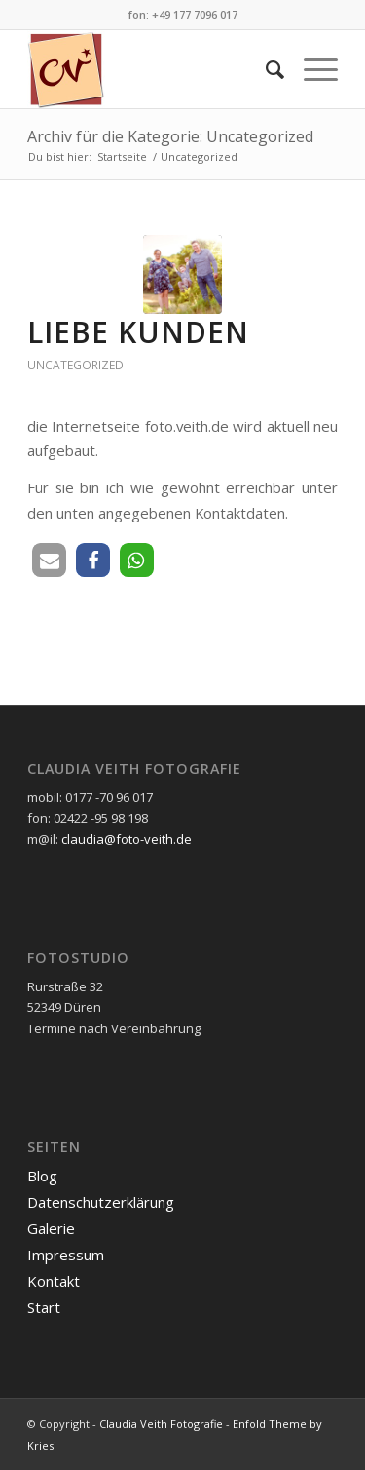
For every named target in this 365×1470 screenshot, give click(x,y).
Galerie (51, 1228)
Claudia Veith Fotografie (161, 1423)
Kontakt (53, 1281)
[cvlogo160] (151, 69)
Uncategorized (75, 365)
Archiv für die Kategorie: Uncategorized (170, 136)
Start (43, 1307)
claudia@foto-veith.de (126, 839)
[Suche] (265, 69)
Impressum (65, 1254)
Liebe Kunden (138, 332)
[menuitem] (265, 69)
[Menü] (311, 69)
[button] (49, 560)
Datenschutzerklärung (100, 1202)
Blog (42, 1175)
